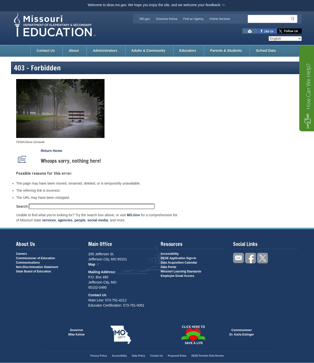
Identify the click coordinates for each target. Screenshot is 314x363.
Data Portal (168, 267)
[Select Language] (285, 38)
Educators (187, 51)
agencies (65, 220)
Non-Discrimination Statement (37, 267)
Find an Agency (193, 19)
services (49, 220)
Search (22, 206)
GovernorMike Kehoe (76, 332)
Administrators (105, 51)
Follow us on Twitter (289, 31)
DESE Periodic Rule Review (207, 355)
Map (94, 264)
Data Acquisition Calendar (179, 262)
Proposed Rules (177, 355)
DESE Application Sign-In (178, 258)
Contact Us (46, 51)
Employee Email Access (177, 276)
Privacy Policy (98, 355)
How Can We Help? (308, 86)
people (79, 220)
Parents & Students (226, 51)
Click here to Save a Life (193, 335)
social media (97, 220)
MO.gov (145, 19)
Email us (249, 31)
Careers (21, 253)
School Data (266, 51)
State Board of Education (33, 271)
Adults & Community (148, 51)
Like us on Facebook (267, 31)
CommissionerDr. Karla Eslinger (241, 332)
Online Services (219, 19)
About (74, 51)
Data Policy (138, 355)
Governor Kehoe (166, 19)
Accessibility (170, 253)
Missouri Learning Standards (181, 271)
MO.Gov (133, 215)
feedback (215, 5)
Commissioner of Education (35, 258)
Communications (28, 262)
